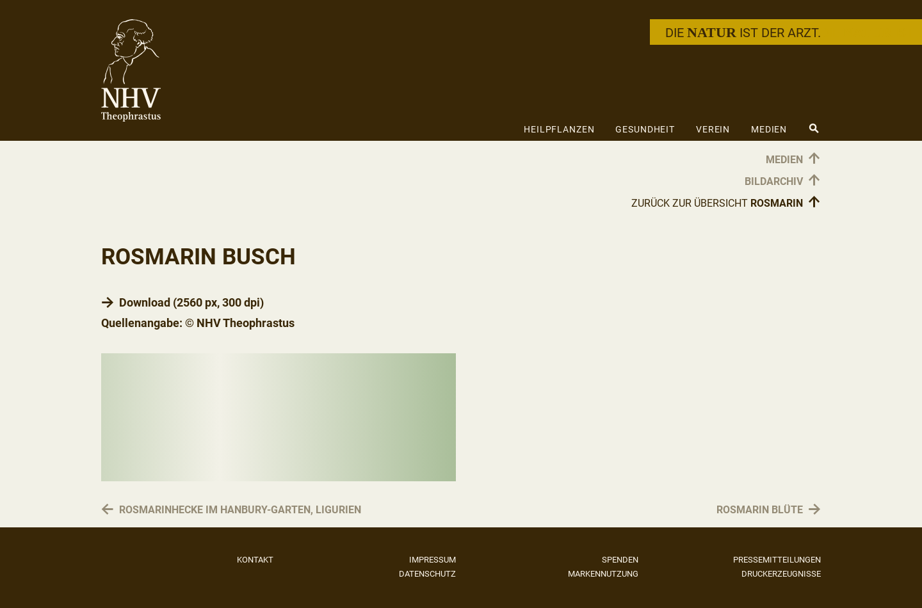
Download (144, 302)
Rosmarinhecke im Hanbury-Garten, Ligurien (240, 510)
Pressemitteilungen (777, 559)
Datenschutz (427, 574)
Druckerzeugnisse (781, 574)
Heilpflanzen (559, 129)
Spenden (620, 559)
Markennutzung (603, 574)
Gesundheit (645, 129)
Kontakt (255, 559)
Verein (713, 129)
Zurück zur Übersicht (726, 203)
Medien (769, 129)
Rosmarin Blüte (759, 510)
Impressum (432, 559)
